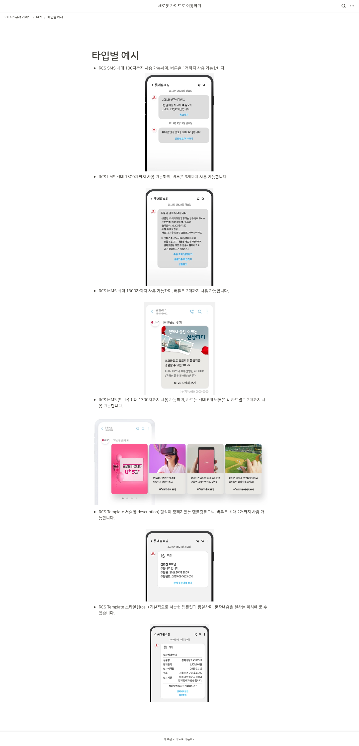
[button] (344, 5)
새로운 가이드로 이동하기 (179, 6)
